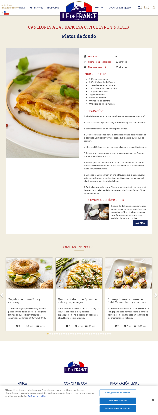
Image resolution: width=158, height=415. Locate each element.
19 (89, 334)
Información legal (124, 383)
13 (75, 334)
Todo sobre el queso (119, 7)
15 (80, 334)
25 (103, 334)
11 (71, 334)
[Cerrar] (153, 400)
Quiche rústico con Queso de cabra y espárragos (77, 301)
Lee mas (140, 222)
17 (85, 334)
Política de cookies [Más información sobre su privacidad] (37, 396)
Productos (53, 7)
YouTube (147, 7)
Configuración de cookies (117, 392)
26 (105, 334)
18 (87, 334)
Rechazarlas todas (118, 400)
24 (101, 334)
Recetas (99, 7)
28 (110, 334)
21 (94, 334)
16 (82, 334)
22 (96, 334)
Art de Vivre (36, 7)
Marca (22, 7)
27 (108, 334)
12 (73, 334)
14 (78, 334)
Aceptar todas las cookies (117, 408)
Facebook (153, 7)
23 (98, 334)
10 (68, 334)
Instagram (140, 7)
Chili (2, 13)
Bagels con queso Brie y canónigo (24, 301)
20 (91, 334)
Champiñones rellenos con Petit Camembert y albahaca (127, 301)
